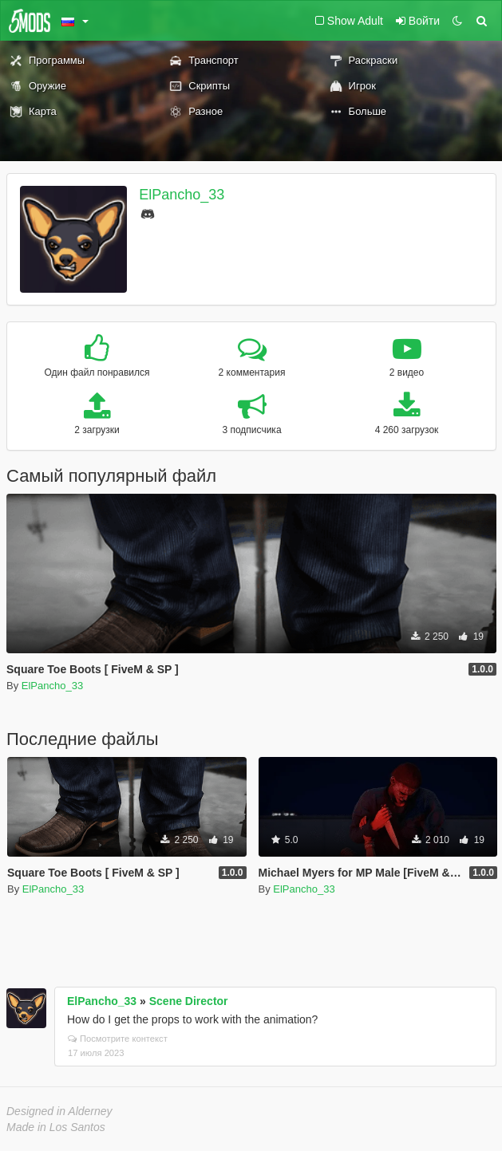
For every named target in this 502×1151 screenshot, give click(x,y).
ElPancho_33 (181, 195)
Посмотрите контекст (118, 1038)
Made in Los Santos (55, 1127)
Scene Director (188, 1001)
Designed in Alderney (59, 1111)
